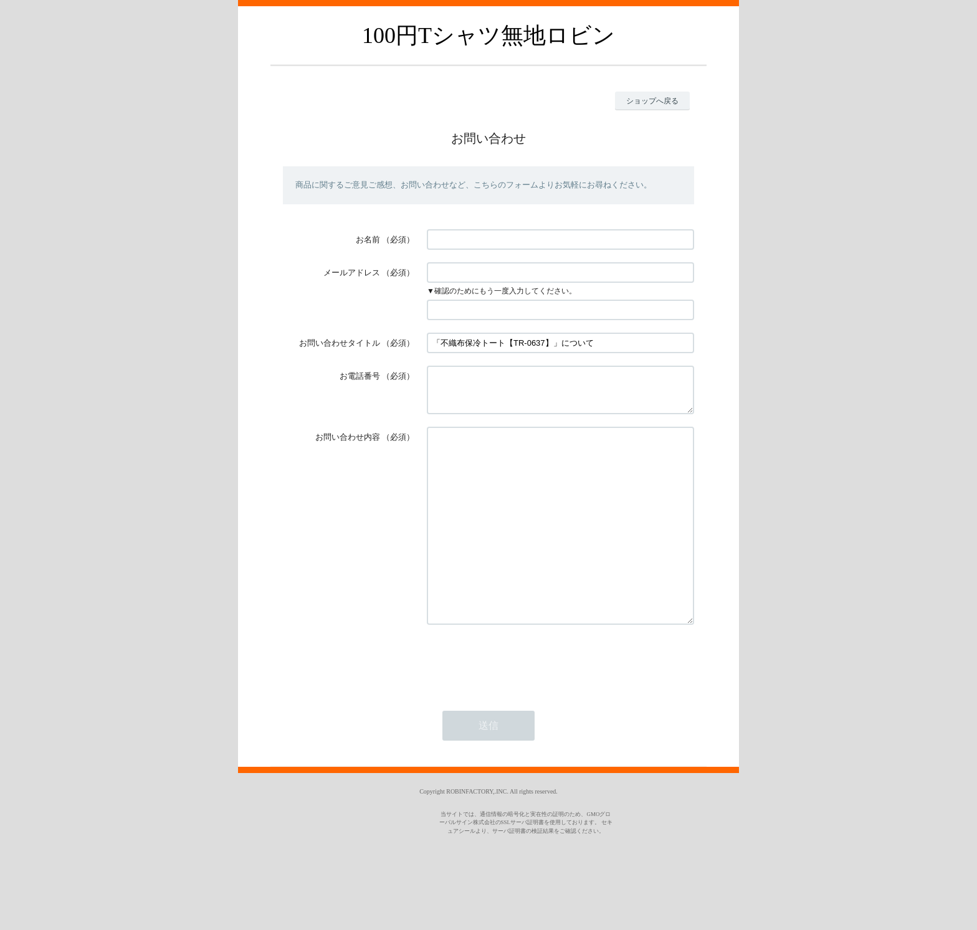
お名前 (368, 239)
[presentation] (521, 706)
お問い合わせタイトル (339, 343)
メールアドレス (351, 272)
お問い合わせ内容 (347, 444)
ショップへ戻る (652, 101)
